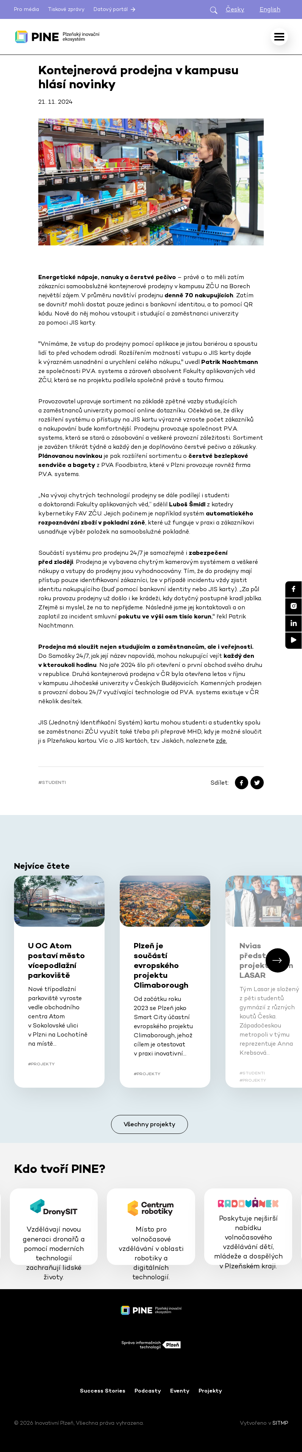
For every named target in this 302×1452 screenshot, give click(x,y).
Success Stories (102, 1390)
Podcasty (148, 1390)
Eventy (179, 1390)
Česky (235, 9)
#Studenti (52, 782)
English (270, 9)
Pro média (26, 9)
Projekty (210, 1390)
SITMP (280, 1422)
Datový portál (115, 9)
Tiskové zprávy (66, 9)
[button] (278, 960)
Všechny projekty (149, 1124)
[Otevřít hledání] (213, 10)
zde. (221, 741)
